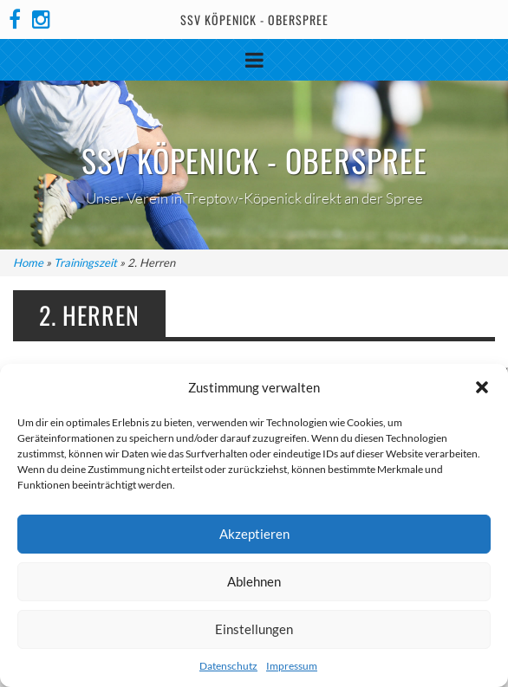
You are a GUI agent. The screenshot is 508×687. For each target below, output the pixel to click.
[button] (482, 387)
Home (28, 262)
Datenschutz (228, 665)
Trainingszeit (85, 262)
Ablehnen (254, 581)
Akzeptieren (254, 533)
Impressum (291, 665)
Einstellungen (254, 629)
